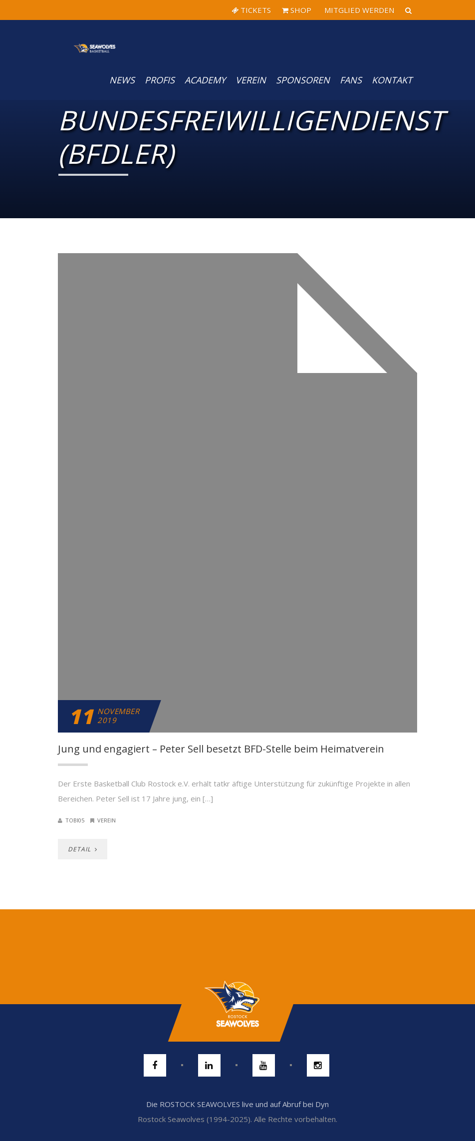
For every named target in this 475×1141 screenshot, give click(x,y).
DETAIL (82, 849)
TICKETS (251, 10)
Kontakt (392, 80)
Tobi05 (74, 820)
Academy (205, 80)
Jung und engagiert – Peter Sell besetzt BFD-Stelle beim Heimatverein (221, 749)
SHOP (296, 10)
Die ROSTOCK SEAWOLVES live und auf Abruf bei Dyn (237, 1104)
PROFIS (160, 80)
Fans (351, 80)
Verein (251, 80)
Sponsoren (303, 80)
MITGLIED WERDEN (358, 10)
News (122, 80)
